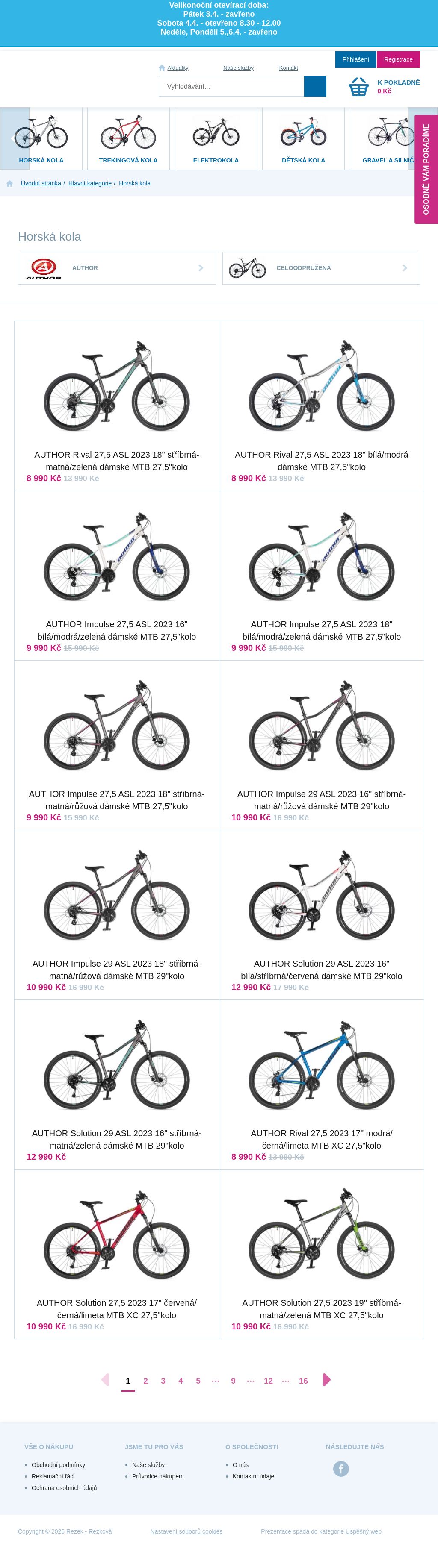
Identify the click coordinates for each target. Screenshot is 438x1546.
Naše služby (238, 68)
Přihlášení (356, 59)
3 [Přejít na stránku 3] (163, 1380)
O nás (241, 1464)
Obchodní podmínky (58, 1464)
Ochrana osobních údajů (64, 1487)
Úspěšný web (364, 1531)
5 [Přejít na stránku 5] (198, 1380)
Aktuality (177, 68)
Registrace (398, 59)
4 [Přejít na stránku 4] (180, 1380)
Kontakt (288, 68)
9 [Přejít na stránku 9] (233, 1380)
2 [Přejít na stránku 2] (145, 1380)
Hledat (315, 86)
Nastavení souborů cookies (187, 1531)
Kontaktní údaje (253, 1476)
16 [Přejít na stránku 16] (303, 1380)
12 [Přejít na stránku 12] (268, 1380)
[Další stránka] (322, 1380)
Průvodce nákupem (158, 1476)
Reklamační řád (53, 1476)
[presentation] (15, 138)
